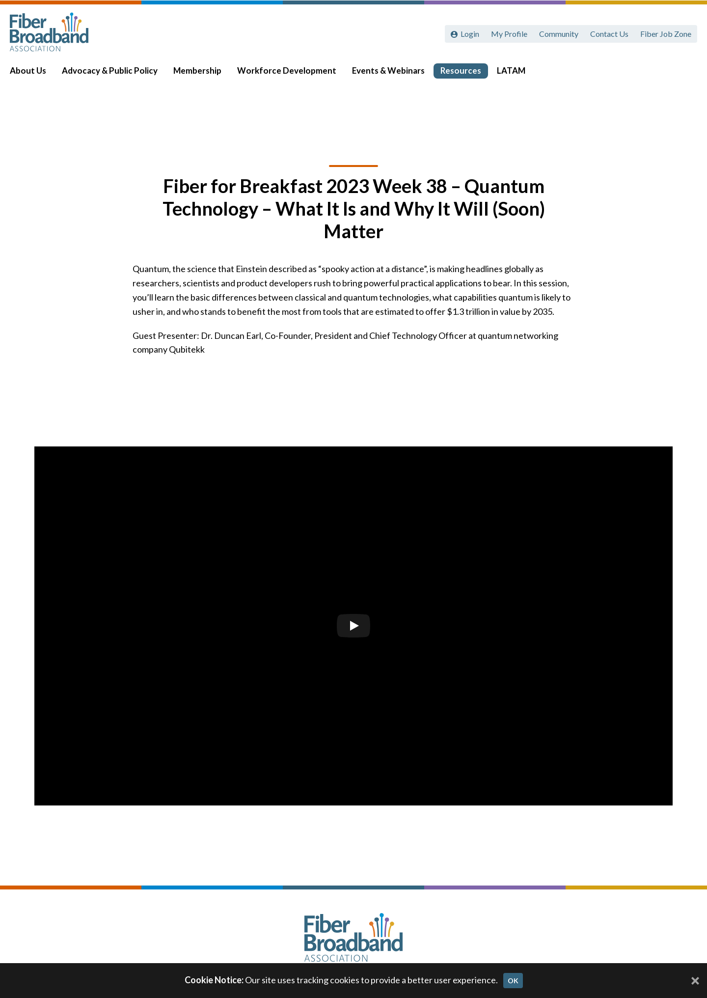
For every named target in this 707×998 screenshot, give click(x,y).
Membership (204, 74)
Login (470, 33)
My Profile (509, 33)
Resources (467, 74)
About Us (35, 74)
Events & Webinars (395, 74)
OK (513, 980)
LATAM (518, 74)
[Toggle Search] (685, 74)
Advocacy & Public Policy (116, 74)
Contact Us (609, 33)
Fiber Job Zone (665, 33)
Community (558, 33)
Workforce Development (293, 74)
